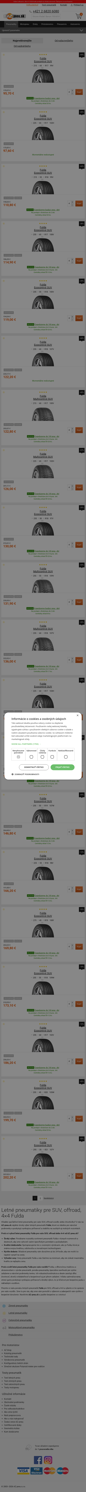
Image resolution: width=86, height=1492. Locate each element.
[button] (43, 744)
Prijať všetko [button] (63, 767)
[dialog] (43, 746)
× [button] (77, 715)
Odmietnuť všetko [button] (34, 767)
